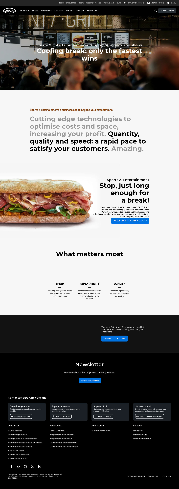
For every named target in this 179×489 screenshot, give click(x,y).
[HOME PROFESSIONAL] (10, 11)
